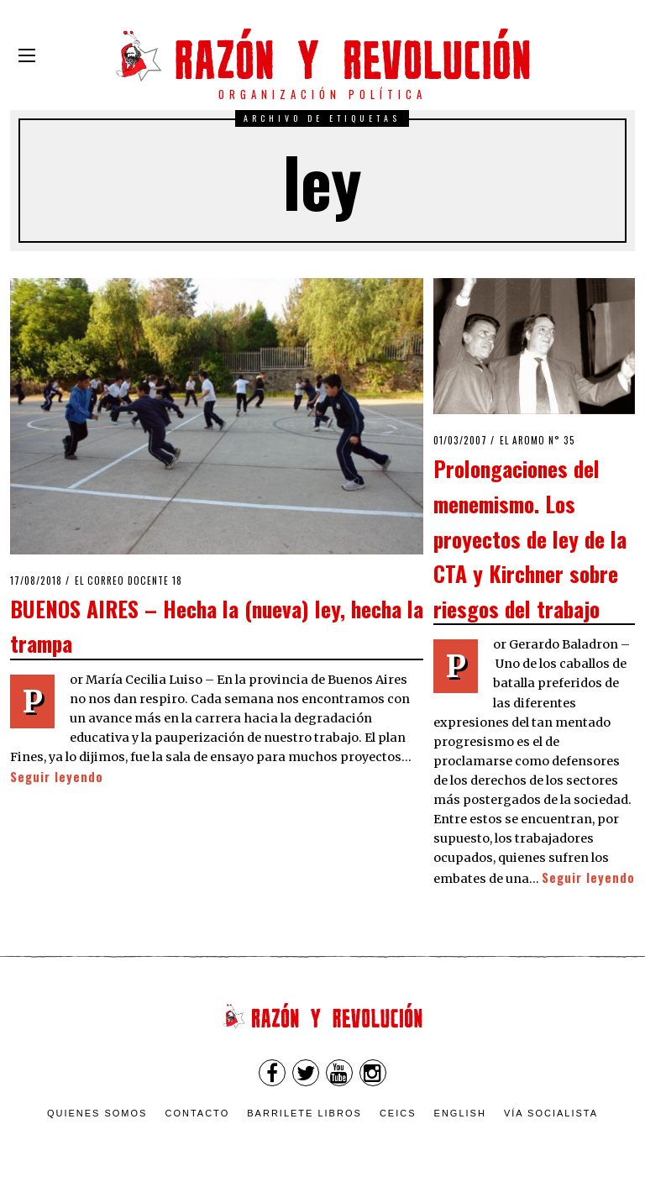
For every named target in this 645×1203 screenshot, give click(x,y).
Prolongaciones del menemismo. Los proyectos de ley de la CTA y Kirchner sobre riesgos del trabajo (530, 537)
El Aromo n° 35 (537, 440)
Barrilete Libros (304, 1113)
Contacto (197, 1113)
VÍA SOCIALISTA (551, 1113)
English (460, 1113)
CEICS (398, 1113)
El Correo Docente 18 (128, 580)
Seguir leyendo (56, 776)
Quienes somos (97, 1113)
